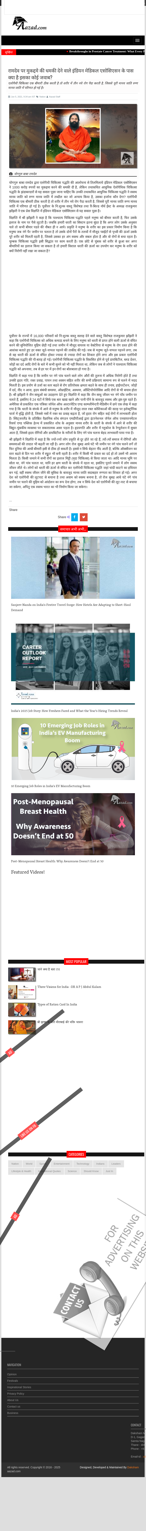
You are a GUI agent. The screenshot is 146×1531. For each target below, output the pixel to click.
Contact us (13, 1404)
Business (12, 1410)
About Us (12, 1398)
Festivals (12, 1378)
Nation (15, 1163)
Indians (100, 1163)
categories (76, 1154)
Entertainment (61, 1163)
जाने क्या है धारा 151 (48, 970)
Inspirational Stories (19, 1385)
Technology (83, 1163)
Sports (43, 1163)
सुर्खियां (9, 52)
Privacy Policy (15, 1391)
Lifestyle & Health (21, 1171)
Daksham (133, 1467)
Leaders (116, 1163)
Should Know (91, 1171)
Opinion (12, 1372)
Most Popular (76, 961)
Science (72, 1171)
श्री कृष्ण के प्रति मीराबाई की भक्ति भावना (60, 1022)
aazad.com (13, 1471)
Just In (109, 1171)
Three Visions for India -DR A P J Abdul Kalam (69, 987)
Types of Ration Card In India (57, 1005)
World (29, 1163)
